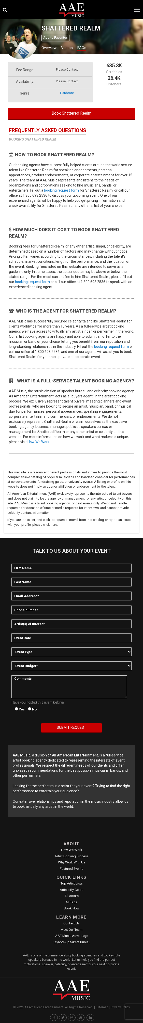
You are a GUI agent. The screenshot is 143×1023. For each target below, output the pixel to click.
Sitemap (102, 1007)
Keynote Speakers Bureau (71, 942)
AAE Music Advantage (71, 936)
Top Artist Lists (72, 883)
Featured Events (71, 869)
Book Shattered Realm (71, 113)
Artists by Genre (71, 890)
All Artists (71, 896)
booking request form (61, 190)
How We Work (38, 442)
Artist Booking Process (72, 856)
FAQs (81, 47)
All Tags (71, 902)
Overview (48, 47)
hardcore (67, 93)
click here (50, 524)
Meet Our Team (71, 930)
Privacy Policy (120, 1007)
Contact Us (71, 923)
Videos (67, 47)
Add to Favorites (55, 37)
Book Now (71, 908)
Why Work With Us (71, 862)
